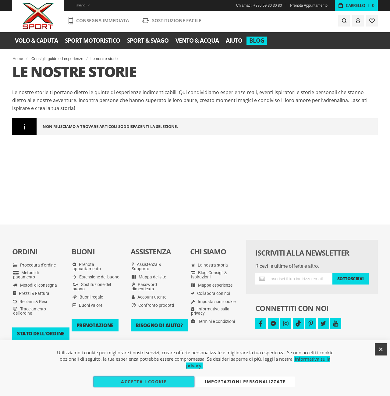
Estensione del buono (96, 276)
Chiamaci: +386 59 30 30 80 (259, 5)
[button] (78, 5)
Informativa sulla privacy (210, 311)
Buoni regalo (88, 297)
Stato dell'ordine (41, 333)
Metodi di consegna (35, 285)
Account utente (149, 297)
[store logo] (38, 17)
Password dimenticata (144, 286)
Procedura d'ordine (34, 265)
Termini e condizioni (213, 321)
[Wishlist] (372, 22)
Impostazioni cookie (213, 301)
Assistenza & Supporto (146, 266)
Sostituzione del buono (92, 286)
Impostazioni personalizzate (245, 381)
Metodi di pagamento (26, 274)
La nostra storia (209, 265)
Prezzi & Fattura (31, 293)
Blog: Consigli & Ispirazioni (209, 274)
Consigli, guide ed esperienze (57, 58)
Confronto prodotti (153, 305)
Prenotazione (95, 325)
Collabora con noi (210, 293)
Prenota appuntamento (87, 266)
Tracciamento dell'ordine (29, 311)
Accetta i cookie (144, 381)
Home (17, 58)
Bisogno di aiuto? (159, 325)
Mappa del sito (149, 276)
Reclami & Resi (30, 301)
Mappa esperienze (211, 285)
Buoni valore (87, 305)
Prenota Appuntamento (309, 5)
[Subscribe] (350, 279)
